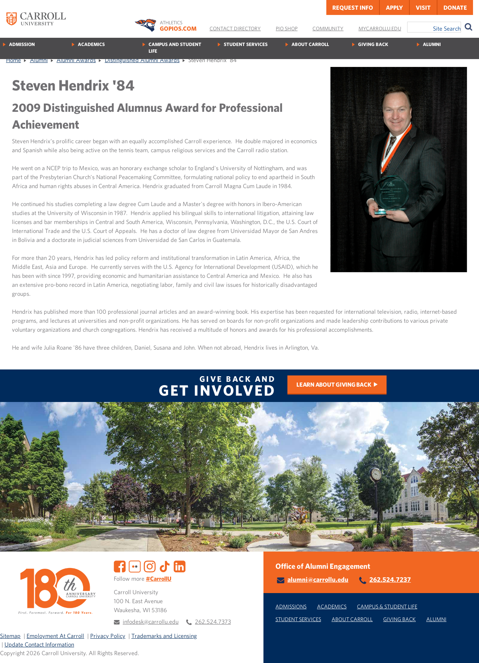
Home (13, 59)
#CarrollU (158, 578)
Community (328, 28)
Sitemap (10, 635)
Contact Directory (235, 28)
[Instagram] (150, 565)
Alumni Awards (76, 59)
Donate (455, 7)
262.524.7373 (213, 621)
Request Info (352, 7)
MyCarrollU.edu (380, 28)
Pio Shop (287, 28)
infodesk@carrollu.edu (151, 621)
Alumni (432, 44)
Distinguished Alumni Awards (142, 59)
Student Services (246, 44)
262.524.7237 (390, 579)
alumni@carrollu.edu (317, 579)
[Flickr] (135, 565)
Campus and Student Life (175, 48)
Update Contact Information (39, 644)
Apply (394, 7)
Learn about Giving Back (333, 384)
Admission (22, 44)
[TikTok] (165, 565)
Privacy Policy (107, 635)
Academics (91, 44)
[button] (465, 649)
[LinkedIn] (180, 565)
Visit (423, 7)
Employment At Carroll (55, 635)
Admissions (290, 606)
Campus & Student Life (387, 606)
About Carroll (310, 44)
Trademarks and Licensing (164, 635)
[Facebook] (120, 565)
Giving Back (373, 44)
